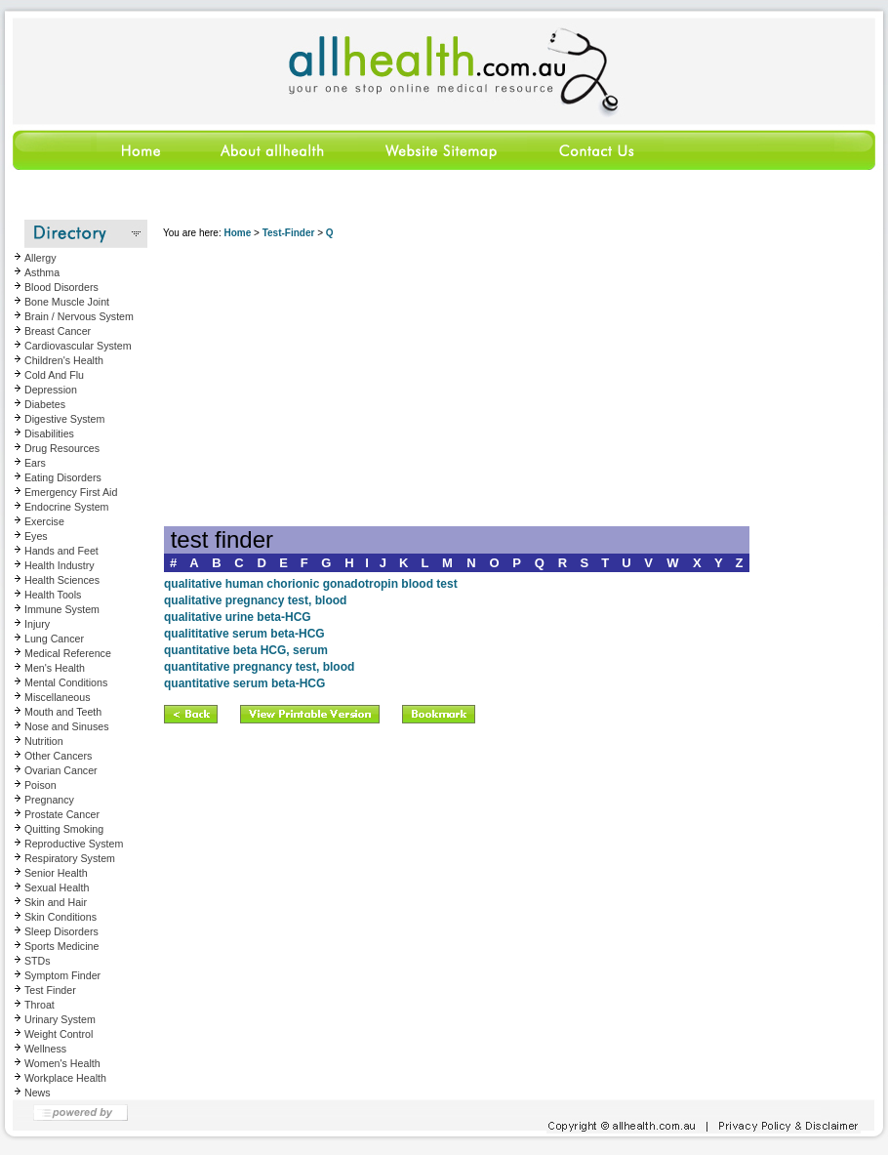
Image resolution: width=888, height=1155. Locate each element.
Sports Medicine (61, 946)
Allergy (40, 258)
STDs (37, 961)
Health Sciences (62, 580)
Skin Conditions (60, 917)
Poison (40, 785)
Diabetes (44, 404)
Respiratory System (69, 858)
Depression (50, 389)
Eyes (36, 536)
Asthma (42, 272)
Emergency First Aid (70, 492)
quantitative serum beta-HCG (244, 683)
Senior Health (56, 873)
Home (237, 232)
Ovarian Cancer (61, 770)
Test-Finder (288, 232)
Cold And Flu (54, 375)
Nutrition (43, 741)
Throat (39, 1005)
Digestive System (64, 419)
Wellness (45, 1048)
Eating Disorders (62, 477)
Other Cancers (58, 756)
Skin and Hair (55, 902)
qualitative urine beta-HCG (237, 617)
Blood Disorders (61, 287)
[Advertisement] (456, 389)
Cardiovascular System (78, 345)
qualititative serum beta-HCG (244, 633)
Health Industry (59, 565)
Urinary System (60, 1019)
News (37, 1092)
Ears (35, 463)
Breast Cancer (57, 331)
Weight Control (58, 1034)
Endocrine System (66, 507)
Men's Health (54, 668)
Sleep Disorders (61, 931)
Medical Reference (67, 653)
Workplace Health (65, 1078)
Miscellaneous (57, 697)
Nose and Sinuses (66, 726)
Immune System (62, 609)
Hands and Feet (61, 551)
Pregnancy (49, 799)
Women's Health (62, 1063)
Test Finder (50, 990)
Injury (37, 624)
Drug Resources (62, 448)
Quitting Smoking (63, 829)
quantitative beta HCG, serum (246, 650)
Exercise (44, 521)
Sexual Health (56, 887)
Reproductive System (73, 843)
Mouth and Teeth (62, 712)
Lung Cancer (54, 638)
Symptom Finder (62, 975)
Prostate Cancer (62, 814)
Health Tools (52, 594)
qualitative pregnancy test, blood (255, 600)
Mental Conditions (65, 682)
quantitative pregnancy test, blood (259, 667)
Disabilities (49, 433)
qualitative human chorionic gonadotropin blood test (311, 584)
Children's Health (63, 360)
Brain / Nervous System (79, 316)
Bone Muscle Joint (66, 302)
